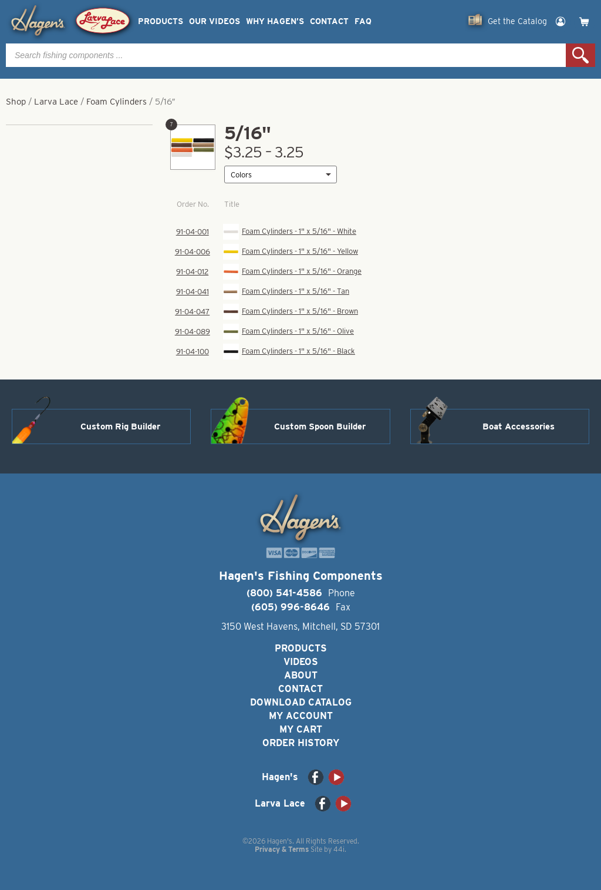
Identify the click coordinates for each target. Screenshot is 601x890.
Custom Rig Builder (120, 426)
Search (580, 55)
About (301, 675)
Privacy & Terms (282, 849)
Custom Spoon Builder (320, 426)
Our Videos (214, 21)
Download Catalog (301, 702)
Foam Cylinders (116, 101)
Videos (300, 661)
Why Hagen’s (275, 21)
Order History (300, 742)
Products (160, 21)
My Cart (300, 729)
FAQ (363, 21)
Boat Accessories (518, 426)
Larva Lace (56, 101)
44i (339, 849)
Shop (16, 101)
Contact (329, 21)
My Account (301, 715)
